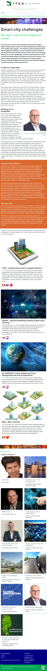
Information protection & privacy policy (10, 660)
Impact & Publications (6, 16)
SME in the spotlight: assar (10, 576)
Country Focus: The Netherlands (32, 481)
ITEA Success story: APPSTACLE (33, 513)
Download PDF (6, 451)
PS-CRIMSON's (6, 378)
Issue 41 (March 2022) (27, 16)
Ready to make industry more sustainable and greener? (11, 639)
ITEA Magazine (17, 16)
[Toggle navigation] (3, 12)
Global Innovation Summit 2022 (9, 608)
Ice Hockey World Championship (16, 211)
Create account (36, 3)
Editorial (5, 480)
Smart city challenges (40, 16)
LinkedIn (3, 655)
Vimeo (2, 657)
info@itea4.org (28, 657)
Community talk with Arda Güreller (10, 544)
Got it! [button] (43, 667)
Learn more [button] (9, 668)
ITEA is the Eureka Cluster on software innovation (23, 9)
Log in (29, 3)
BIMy (13, 424)
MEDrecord (6, 512)
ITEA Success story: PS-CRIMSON (34, 544)
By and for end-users (33, 576)
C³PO (3, 270)
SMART (14, 325)
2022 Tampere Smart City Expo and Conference (16, 207)
